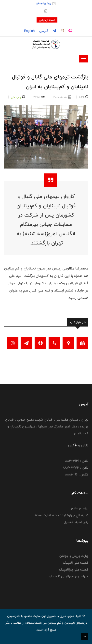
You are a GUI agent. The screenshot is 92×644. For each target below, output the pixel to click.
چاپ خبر (16, 97)
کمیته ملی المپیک (75, 563)
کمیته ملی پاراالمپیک (73, 569)
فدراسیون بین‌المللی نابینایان (68, 576)
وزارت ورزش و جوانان (73, 556)
